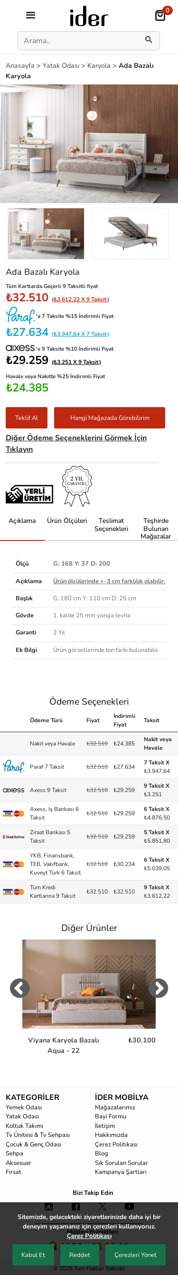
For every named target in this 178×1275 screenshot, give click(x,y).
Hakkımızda (111, 1135)
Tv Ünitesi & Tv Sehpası (38, 1135)
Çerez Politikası (116, 1144)
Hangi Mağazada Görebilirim (110, 418)
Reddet (79, 1255)
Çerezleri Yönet (135, 1255)
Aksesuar (18, 1163)
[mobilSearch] (149, 41)
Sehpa (14, 1153)
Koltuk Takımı (24, 1126)
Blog (101, 1153)
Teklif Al (26, 418)
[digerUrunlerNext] (158, 990)
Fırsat (13, 1172)
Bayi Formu (110, 1116)
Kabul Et (33, 1255)
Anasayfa (21, 65)
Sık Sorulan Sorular (121, 1163)
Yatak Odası (62, 65)
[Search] (76, 41)
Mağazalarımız (115, 1107)
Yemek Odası (24, 1107)
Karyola (99, 65)
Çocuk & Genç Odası (33, 1144)
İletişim (105, 1126)
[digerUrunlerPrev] (19, 990)
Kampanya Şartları (121, 1172)
